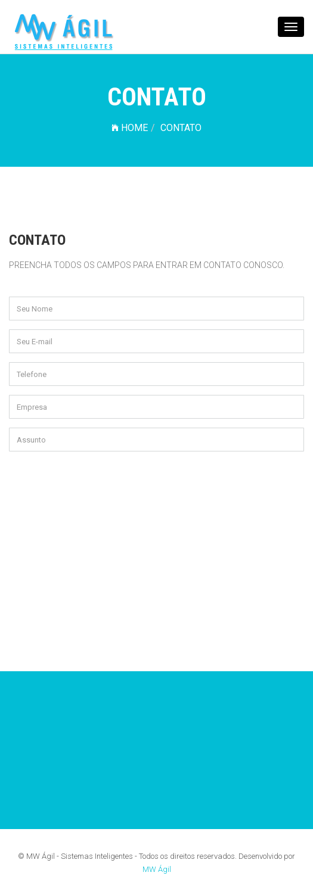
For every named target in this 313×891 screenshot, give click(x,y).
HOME (129, 127)
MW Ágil (156, 869)
